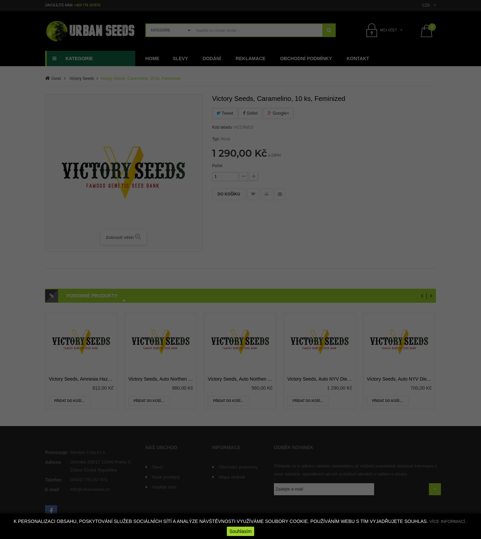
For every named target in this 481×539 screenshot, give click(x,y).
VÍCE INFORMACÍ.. (448, 521)
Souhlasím (240, 531)
